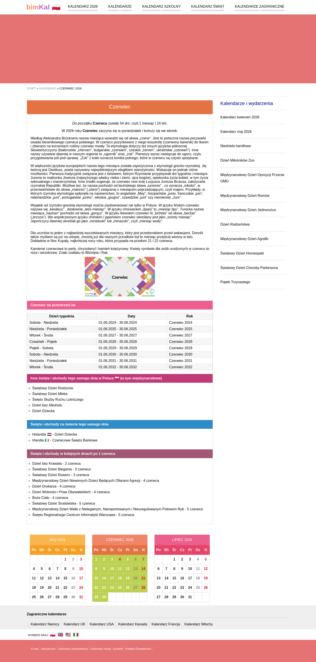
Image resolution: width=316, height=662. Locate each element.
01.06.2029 (107, 348)
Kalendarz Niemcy (45, 624)
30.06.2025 (128, 329)
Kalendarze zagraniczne (259, 6)
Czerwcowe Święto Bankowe (74, 440)
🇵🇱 (43, 7)
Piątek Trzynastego (235, 282)
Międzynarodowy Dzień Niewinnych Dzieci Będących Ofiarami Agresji (86, 480)
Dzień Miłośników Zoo (237, 160)
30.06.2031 (128, 361)
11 (34, 578)
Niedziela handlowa (235, 146)
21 (57, 587)
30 (73, 597)
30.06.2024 (128, 322)
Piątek (52, 341)
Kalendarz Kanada (132, 624)
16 (73, 578)
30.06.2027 (128, 335)
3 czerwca (83, 469)
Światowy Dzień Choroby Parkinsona (249, 268)
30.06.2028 (128, 341)
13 (50, 578)
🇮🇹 (76, 634)
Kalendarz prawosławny (73, 648)
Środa (48, 335)
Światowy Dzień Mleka (49, 394)
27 (50, 597)
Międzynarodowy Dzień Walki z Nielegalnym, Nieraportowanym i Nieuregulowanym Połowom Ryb (108, 509)
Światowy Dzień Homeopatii (242, 253)
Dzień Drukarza (44, 486)
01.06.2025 (107, 329)
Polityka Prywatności (138, 648)
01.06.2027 (107, 335)
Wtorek (35, 335)
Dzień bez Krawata (47, 463)
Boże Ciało (40, 498)
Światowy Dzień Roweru (51, 475)
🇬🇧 (60, 634)
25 (34, 597)
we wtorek (169, 131)
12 (42, 578)
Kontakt (118, 648)
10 (81, 569)
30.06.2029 (128, 348)
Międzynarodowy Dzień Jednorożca (248, 210)
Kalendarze (120, 6)
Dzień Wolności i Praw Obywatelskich (61, 492)
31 (81, 597)
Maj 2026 (57, 540)
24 (81, 587)
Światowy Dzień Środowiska (54, 503)
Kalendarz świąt (207, 6)
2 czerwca (73, 463)
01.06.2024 (107, 322)
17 (81, 578)
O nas (35, 648)
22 (65, 587)
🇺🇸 (68, 634)
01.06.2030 (107, 354)
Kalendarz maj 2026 (235, 131)
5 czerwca (87, 503)
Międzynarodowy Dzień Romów (244, 196)
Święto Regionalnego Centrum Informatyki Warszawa (73, 515)
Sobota (35, 322)
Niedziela (51, 322)
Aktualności (48, 648)
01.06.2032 (107, 367)
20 (50, 587)
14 (57, 578)
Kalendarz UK (74, 624)
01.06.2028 (107, 341)
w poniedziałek (129, 131)
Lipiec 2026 (182, 540)
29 (65, 597)
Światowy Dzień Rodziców (52, 388)
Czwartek (36, 341)
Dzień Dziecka (43, 411)
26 (42, 597)
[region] (158, 48)
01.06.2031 (107, 361)
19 (42, 587)
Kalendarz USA (102, 624)
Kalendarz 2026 (83, 6)
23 (73, 587)
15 (65, 578)
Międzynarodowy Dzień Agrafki (244, 239)
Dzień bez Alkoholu (47, 405)
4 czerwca (151, 480)
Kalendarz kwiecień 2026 (239, 117)
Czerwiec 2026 (119, 540)
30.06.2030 (128, 354)
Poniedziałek (57, 329)
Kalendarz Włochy (199, 624)
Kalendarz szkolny (161, 6)
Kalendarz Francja (166, 624)
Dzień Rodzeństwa (235, 224)
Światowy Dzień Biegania (52, 469)
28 (57, 597)
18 (34, 587)
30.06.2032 (128, 367)
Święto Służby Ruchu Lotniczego (57, 399)
